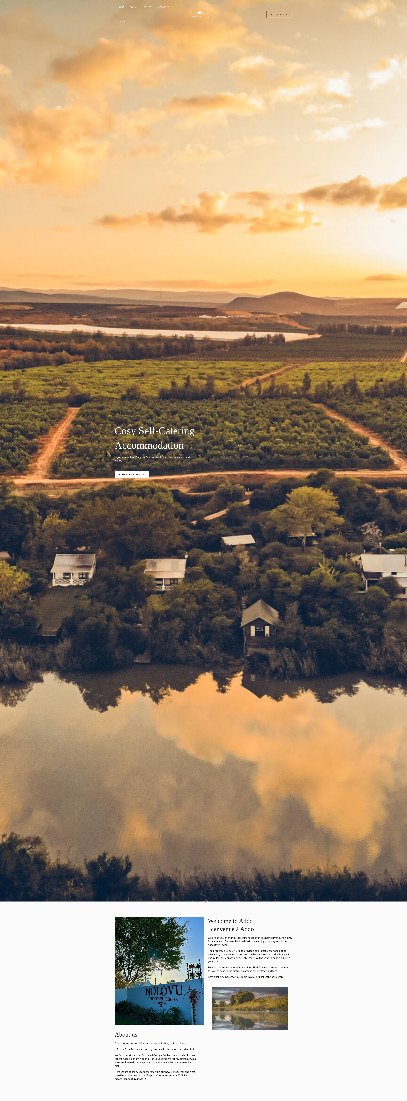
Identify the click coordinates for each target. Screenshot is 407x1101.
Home (120, 7)
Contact (172, 7)
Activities (157, 7)
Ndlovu (201, 5)
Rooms (131, 7)
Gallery (143, 7)
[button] (279, 7)
